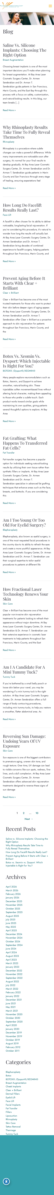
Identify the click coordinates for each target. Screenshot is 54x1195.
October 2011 (12, 1050)
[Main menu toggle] (50, 6)
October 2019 (13, 1040)
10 (37, 813)
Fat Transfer (9, 452)
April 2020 (11, 1025)
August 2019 (12, 1043)
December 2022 (14, 970)
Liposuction (11, 1115)
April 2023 (11, 959)
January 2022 (12, 996)
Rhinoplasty (8, 141)
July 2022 (10, 985)
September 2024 (14, 945)
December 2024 (14, 934)
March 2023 (12, 963)
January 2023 (12, 967)
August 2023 (12, 956)
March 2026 (12, 890)
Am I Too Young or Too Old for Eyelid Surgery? (24, 522)
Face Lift (7, 215)
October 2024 (13, 941)
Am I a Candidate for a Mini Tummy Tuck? (24, 669)
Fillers (9, 1112)
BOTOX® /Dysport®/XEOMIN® (19, 370)
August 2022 (12, 981)
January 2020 (12, 1029)
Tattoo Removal (13, 1126)
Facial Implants (13, 1105)
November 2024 (14, 937)
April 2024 (11, 952)
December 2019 (14, 1032)
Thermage (11, 1130)
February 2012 (13, 1047)
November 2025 (14, 905)
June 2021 (11, 1003)
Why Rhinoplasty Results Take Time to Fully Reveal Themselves (26, 132)
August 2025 (12, 916)
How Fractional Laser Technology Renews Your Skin (25, 594)
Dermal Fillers (13, 1093)
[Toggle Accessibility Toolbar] (6, 1181)
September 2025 (14, 912)
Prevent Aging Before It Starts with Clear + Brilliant (24, 283)
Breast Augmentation (13, 60)
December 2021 (14, 999)
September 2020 (14, 1021)
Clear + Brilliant (11, 292)
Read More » (9, 110)
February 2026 (13, 894)
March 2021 (12, 1010)
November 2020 (14, 1014)
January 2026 (12, 897)
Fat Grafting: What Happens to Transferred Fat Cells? (25, 442)
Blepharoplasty (10, 530)
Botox (8, 1075)
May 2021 (11, 1007)
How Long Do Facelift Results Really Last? (22, 207)
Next (29, 819)
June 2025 (11, 923)
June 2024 (11, 948)
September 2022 (14, 978)
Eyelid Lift (10, 1097)
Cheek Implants (13, 1086)
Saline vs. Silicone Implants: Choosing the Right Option (24, 50)
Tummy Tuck (9, 677)
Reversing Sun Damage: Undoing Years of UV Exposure (24, 741)
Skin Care (8, 603)
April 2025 (11, 930)
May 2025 (11, 927)
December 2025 (14, 901)
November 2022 (14, 974)
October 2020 (13, 1018)
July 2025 (10, 919)
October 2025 (13, 908)
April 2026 (11, 886)
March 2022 (12, 988)
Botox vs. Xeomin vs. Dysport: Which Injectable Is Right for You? (26, 360)
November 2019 (14, 1036)
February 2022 (13, 992)
